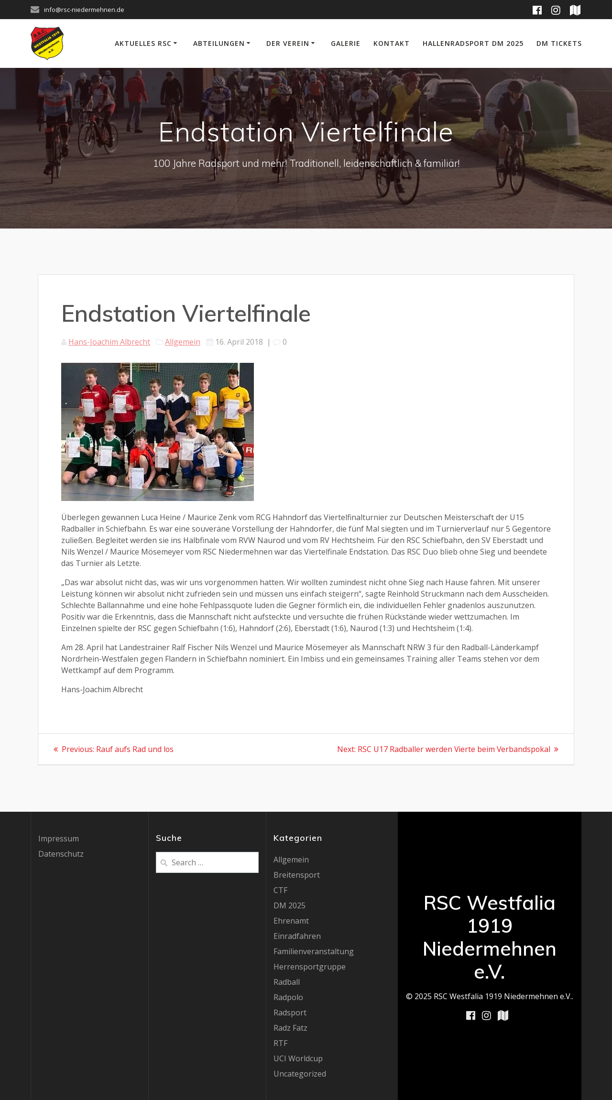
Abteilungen (219, 43)
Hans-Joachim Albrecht (109, 342)
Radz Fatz (290, 1028)
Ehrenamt (291, 920)
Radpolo (288, 997)
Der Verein (287, 43)
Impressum (58, 838)
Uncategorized (299, 1073)
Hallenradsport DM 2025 (473, 43)
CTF (280, 890)
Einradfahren (297, 936)
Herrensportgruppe (309, 966)
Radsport (289, 1012)
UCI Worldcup (298, 1058)
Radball (286, 982)
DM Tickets (559, 43)
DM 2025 (289, 905)
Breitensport (296, 875)
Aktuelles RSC (143, 43)
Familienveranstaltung (313, 951)
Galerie (346, 43)
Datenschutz (61, 854)
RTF (280, 1043)
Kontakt (391, 43)
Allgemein (182, 342)
